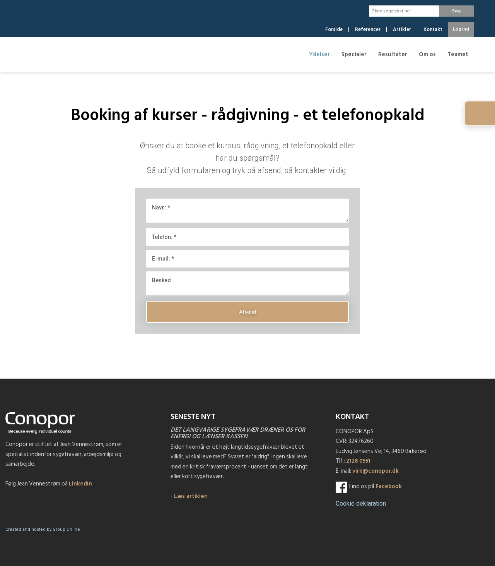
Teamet (457, 54)
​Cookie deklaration (361, 503)
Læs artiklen (191, 496)
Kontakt (432, 29)
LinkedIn (80, 484)
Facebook (389, 486)
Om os (427, 54)
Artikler (402, 29)
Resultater (392, 54)
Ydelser (319, 54)
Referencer (368, 29)
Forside (334, 29)
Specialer (354, 54)
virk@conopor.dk (375, 471)
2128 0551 (358, 461)
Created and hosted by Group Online (42, 529)
